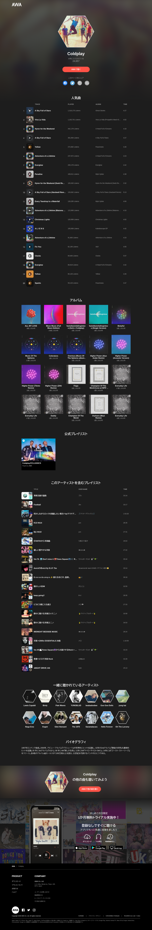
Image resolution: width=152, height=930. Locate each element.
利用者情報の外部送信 (112, 916)
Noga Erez (29, 727)
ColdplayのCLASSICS (31, 463)
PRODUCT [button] (17, 876)
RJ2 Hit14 (38, 523)
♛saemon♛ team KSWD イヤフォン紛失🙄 (94, 568)
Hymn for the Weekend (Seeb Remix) (51, 183)
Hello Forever (107, 727)
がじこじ (81, 586)
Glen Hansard (60, 727)
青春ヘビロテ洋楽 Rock (43, 659)
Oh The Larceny (122, 727)
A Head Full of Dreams (104, 129)
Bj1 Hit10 (37, 532)
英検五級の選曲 (40, 496)
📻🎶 (80, 577)
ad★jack (82, 659)
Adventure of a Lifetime (45, 156)
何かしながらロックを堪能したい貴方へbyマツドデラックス (57, 514)
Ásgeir (45, 727)
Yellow (38, 147)
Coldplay (21, 866)
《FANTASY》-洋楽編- (42, 541)
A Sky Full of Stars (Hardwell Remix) (50, 192)
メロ (80, 641)
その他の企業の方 (40, 901)
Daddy (53, 416)
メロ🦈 (81, 604)
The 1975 (76, 727)
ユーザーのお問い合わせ (42, 892)
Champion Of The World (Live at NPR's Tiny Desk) (98, 388)
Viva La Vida (40, 120)
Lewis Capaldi (30, 705)
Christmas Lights (42, 220)
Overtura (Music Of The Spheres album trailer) (76, 358)
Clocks (38, 256)
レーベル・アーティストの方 (42, 898)
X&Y (97, 247)
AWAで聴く (76, 69)
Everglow (39, 165)
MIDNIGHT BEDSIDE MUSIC (46, 632)
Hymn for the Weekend (45, 129)
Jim (80, 505)
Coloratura (53, 356)
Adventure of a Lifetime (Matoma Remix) (52, 210)
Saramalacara (91, 727)
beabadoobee (91, 705)
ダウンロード (16, 881)
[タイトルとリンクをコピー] (79, 83)
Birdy (45, 705)
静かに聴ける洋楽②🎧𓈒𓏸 (44, 623)
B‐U (80, 595)
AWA (30, 466)
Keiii (80, 668)
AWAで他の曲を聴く (90, 789)
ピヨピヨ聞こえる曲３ (42, 604)
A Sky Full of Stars (43, 111)
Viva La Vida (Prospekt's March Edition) (110, 120)
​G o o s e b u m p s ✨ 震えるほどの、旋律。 (52, 577)
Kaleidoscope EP (102, 228)
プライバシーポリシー (95, 916)
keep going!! (39, 595)
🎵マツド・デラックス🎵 (87, 514)
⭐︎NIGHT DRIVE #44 (42, 668)
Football (37, 505)
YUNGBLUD (76, 705)
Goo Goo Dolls (107, 705)
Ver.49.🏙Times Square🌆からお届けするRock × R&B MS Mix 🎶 (61, 650)
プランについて (17, 885)
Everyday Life (121, 386)
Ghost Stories (100, 111)
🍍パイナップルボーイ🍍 (87, 613)
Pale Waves (60, 705)
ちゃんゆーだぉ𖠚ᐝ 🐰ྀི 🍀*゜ (88, 559)
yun (80, 523)
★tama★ (82, 550)
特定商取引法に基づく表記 (132, 916)
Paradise (39, 174)
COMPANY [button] (40, 876)
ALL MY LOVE (31, 326)
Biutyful (121, 326)
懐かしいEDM (39, 586)
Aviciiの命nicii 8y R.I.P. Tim (45, 568)
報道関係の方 (39, 895)
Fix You (38, 247)
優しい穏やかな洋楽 (42, 550)
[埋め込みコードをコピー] (87, 83)
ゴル (80, 495)
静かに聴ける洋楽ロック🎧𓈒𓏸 (45, 614)
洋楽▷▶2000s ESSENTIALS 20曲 (47, 641)
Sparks (38, 283)
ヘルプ (14, 892)
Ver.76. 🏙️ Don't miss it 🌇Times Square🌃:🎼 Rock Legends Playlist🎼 (65, 559)
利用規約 (81, 916)
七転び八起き (83, 541)
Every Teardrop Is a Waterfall (47, 201)
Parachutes (100, 147)
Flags (76, 386)
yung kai (122, 705)
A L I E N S (39, 229)
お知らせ (15, 889)
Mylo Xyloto (100, 174)
